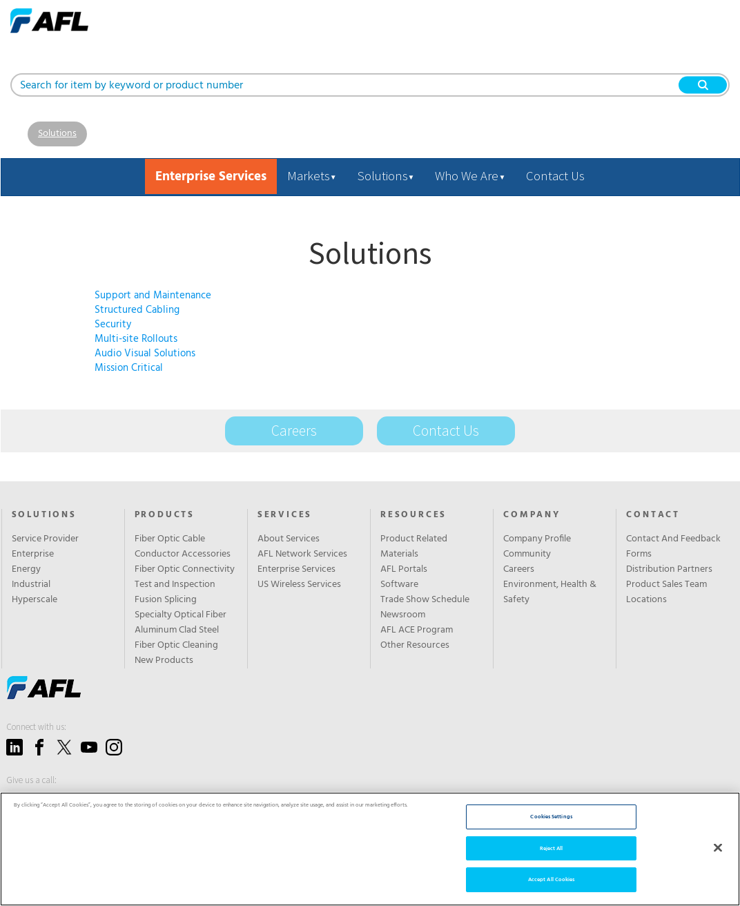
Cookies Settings (551, 816)
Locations (646, 600)
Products (165, 515)
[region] (370, 849)
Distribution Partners (669, 569)
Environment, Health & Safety (549, 592)
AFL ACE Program (416, 630)
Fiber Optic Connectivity (185, 569)
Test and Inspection (175, 584)
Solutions (57, 134)
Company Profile (537, 539)
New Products (164, 660)
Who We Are (470, 176)
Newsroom (402, 615)
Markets (312, 176)
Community (527, 554)
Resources (413, 515)
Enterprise (33, 554)
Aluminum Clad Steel (177, 630)
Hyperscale (34, 600)
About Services (288, 539)
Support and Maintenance (153, 295)
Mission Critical (129, 368)
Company (532, 515)
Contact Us (555, 176)
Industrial (31, 584)
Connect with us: (36, 727)
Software (399, 584)
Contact (653, 515)
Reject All (551, 848)
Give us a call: (31, 780)
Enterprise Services (296, 569)
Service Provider (45, 539)
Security (113, 324)
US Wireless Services (299, 584)
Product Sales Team (666, 584)
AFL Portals (403, 569)
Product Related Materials (413, 547)
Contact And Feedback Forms (673, 547)
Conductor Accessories (183, 554)
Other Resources (414, 645)
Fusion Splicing (166, 600)
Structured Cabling (137, 310)
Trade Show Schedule (424, 600)
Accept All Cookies (551, 879)
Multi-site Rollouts (136, 339)
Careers (294, 430)
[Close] (718, 847)
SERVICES (284, 515)
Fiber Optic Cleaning (176, 645)
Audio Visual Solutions (145, 353)
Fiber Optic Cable (170, 539)
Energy (26, 569)
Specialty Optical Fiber (180, 615)
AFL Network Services (302, 554)
